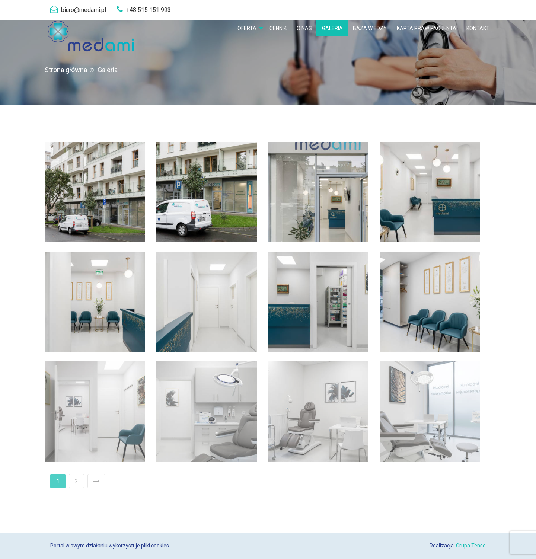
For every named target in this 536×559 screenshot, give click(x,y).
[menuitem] (248, 28)
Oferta (246, 28)
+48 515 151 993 (148, 9)
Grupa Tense (471, 546)
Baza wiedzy (370, 28)
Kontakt (477, 28)
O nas (304, 28)
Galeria (332, 28)
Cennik (278, 28)
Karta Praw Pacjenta (426, 28)
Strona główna (66, 70)
